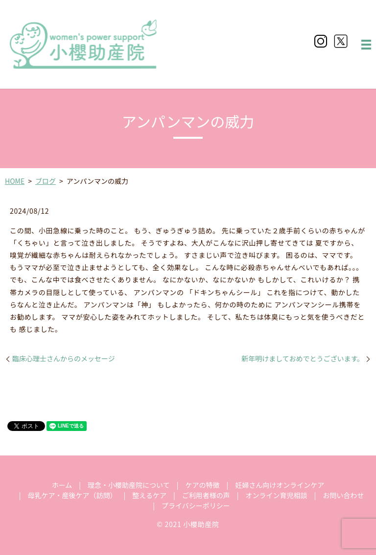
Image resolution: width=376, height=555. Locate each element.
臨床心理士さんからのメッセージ (63, 358)
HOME (14, 181)
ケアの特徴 (202, 485)
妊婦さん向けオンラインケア (279, 485)
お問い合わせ (343, 495)
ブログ (45, 181)
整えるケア (149, 495)
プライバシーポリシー (196, 505)
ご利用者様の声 (206, 495)
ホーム (62, 485)
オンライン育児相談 (276, 495)
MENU (366, 45)
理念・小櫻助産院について (129, 485)
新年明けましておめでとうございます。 (302, 358)
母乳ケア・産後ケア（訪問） (72, 495)
